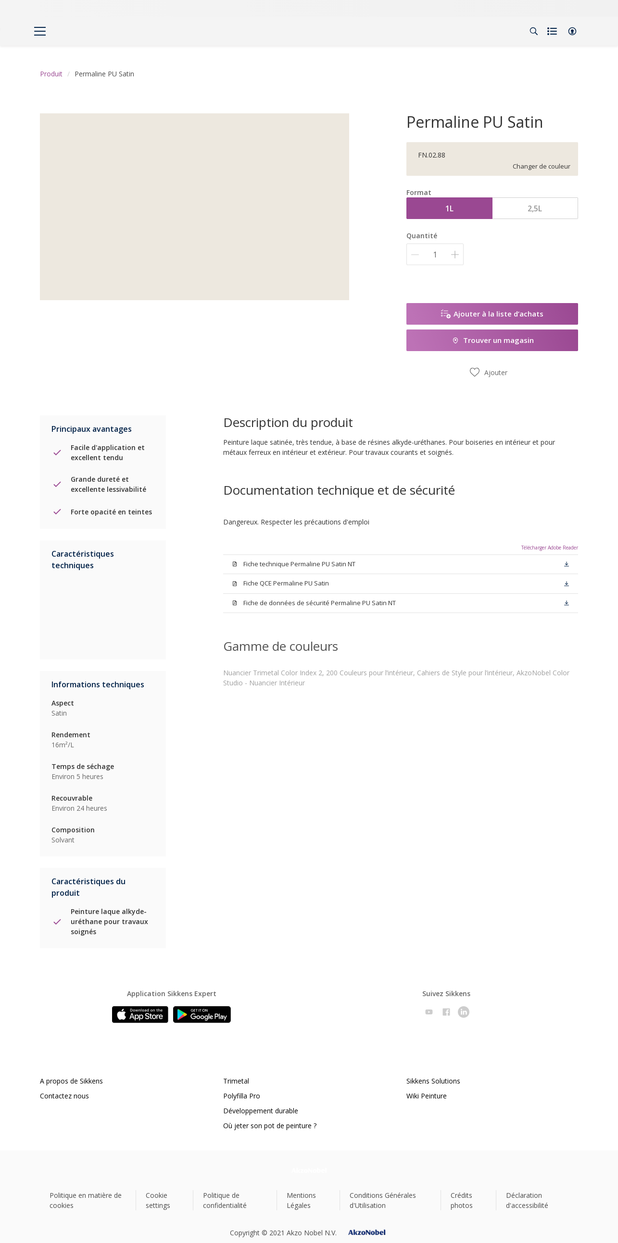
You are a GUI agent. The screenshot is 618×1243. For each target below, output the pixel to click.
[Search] (534, 31)
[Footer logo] (309, 1170)
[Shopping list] (553, 31)
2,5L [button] (535, 208)
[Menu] (40, 31)
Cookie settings (158, 1200)
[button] (572, 31)
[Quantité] (435, 254)
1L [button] (449, 208)
